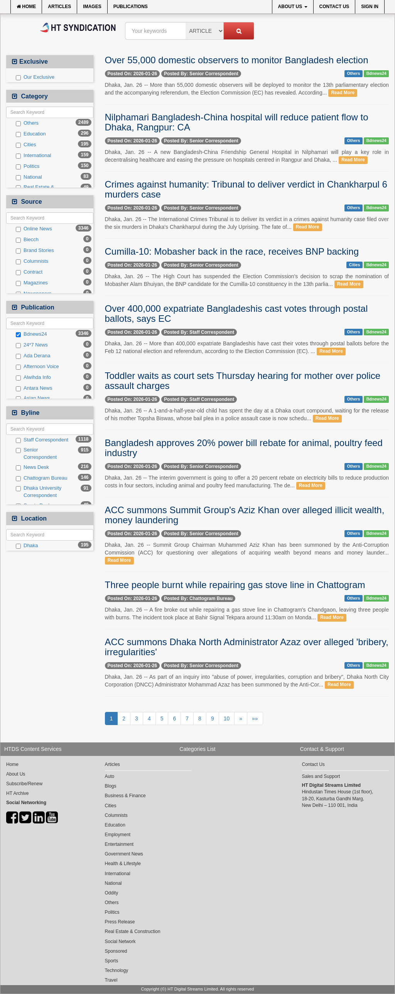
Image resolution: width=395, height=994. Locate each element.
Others (27, 123)
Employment (118, 834)
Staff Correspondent (42, 440)
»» (255, 718)
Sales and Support (321, 776)
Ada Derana (33, 356)
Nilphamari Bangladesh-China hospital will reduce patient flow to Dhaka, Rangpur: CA (236, 122)
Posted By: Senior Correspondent (201, 73)
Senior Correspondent (36, 453)
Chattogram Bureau (41, 478)
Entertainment (119, 844)
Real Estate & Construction (132, 931)
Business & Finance (125, 795)
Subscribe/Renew (24, 783)
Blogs (110, 786)
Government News (124, 854)
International (33, 155)
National (29, 177)
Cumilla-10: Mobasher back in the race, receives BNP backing (232, 251)
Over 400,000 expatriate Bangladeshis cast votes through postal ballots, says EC (236, 313)
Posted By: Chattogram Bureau (198, 598)
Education (31, 134)
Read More (342, 93)
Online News (34, 229)
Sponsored (116, 951)
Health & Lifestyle (123, 863)
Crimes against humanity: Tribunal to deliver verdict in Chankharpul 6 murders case (246, 189)
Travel (111, 980)
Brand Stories (35, 250)
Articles (59, 6)
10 (227, 718)
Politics (27, 166)
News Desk (32, 467)
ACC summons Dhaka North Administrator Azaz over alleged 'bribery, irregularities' (246, 647)
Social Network (120, 941)
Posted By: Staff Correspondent (199, 332)
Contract (29, 272)
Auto (110, 776)
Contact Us (334, 6)
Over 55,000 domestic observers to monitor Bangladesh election (236, 60)
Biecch (27, 240)
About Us (292, 6)
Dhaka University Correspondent (38, 491)
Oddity (111, 893)
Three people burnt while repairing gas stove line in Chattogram (235, 585)
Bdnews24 (31, 334)
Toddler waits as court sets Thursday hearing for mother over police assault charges (243, 380)
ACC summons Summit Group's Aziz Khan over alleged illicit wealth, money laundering (245, 515)
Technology (116, 970)
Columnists (32, 261)
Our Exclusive (35, 77)
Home (26, 6)
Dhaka (27, 546)
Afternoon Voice (37, 366)
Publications (130, 6)
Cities (26, 145)
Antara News (34, 388)
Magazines (32, 283)
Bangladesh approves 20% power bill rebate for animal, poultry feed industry (244, 448)
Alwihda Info (33, 377)
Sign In (369, 6)
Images (92, 6)
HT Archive (17, 793)
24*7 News (32, 345)
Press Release (120, 922)
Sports (111, 961)
